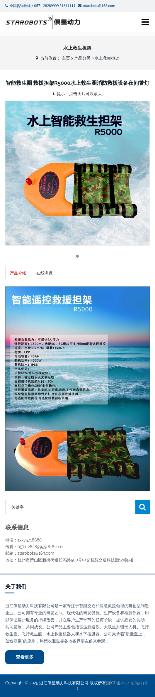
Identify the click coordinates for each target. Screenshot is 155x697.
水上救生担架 (107, 58)
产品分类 (82, 58)
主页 (66, 58)
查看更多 (24, 657)
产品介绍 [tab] (18, 273)
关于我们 (15, 586)
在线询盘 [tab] (44, 273)
